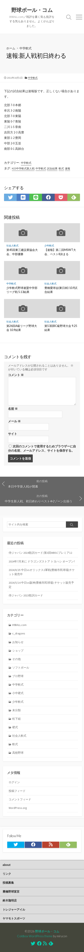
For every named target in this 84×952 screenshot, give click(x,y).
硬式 (15, 727)
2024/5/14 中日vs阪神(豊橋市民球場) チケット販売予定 (41, 585)
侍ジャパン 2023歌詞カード (26, 595)
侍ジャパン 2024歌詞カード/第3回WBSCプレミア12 (40, 553)
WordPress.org (18, 808)
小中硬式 (18, 693)
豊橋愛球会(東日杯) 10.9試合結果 (60, 290)
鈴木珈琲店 (10, 900)
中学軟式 (25, 48)
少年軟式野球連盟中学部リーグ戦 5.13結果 (21, 290)
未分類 (16, 710)
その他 (16, 659)
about (6, 864)
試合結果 (52, 168)
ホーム (10, 48)
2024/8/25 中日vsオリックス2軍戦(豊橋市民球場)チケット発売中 (42, 572)
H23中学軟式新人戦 (23, 168)
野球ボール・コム (47, 931)
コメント (16, 375)
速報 (67, 168)
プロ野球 (18, 676)
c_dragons (18, 633)
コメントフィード (20, 799)
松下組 (16, 719)
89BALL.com (19, 625)
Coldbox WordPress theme (34, 936)
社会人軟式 (12, 245)
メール (14, 421)
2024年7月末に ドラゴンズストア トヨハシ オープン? (42, 561)
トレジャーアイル (14, 909)
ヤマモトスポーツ (14, 918)
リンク (7, 873)
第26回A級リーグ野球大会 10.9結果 (21, 328)
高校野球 (18, 752)
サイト (12, 434)
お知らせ (18, 642)
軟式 (61, 168)
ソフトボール (20, 667)
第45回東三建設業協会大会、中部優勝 (22, 252)
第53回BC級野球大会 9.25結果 (60, 328)
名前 (13, 409)
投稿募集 (8, 882)
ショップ (18, 650)
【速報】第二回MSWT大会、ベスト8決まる (60, 252)
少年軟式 (49, 245)
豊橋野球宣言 (11, 891)
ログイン (14, 782)
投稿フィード (17, 791)
